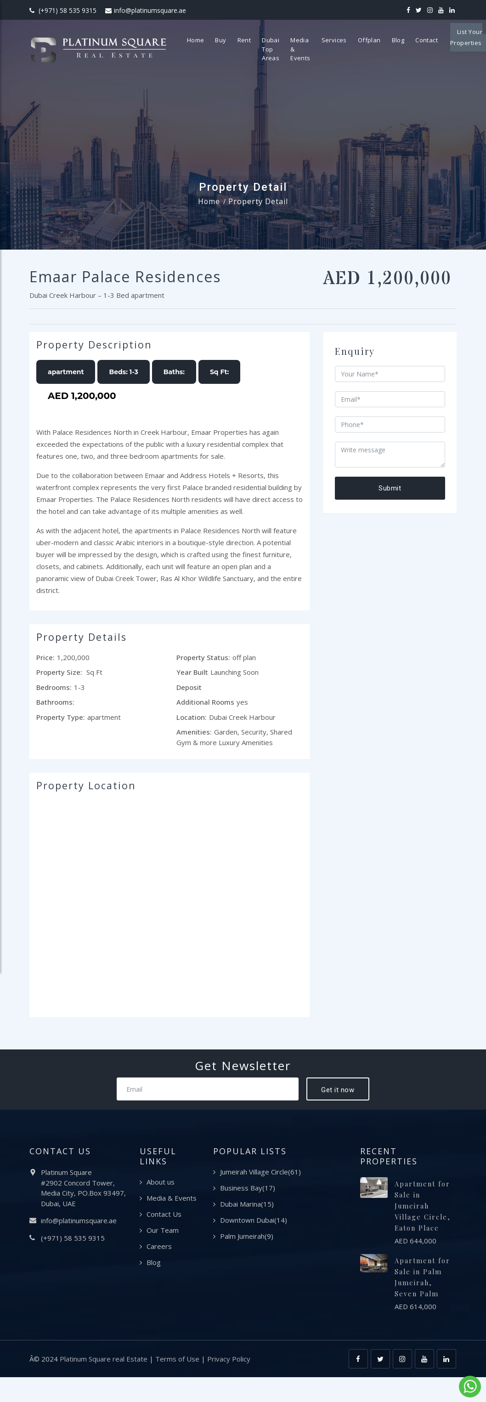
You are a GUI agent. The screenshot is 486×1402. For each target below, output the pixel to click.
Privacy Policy (228, 1383)
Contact (436, 40)
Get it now (337, 1092)
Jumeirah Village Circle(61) (260, 1174)
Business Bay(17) (247, 1190)
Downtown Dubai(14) (253, 1222)
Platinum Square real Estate (103, 1383)
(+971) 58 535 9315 (62, 10)
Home (206, 40)
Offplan (379, 40)
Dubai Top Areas (280, 49)
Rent (254, 40)
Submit (390, 488)
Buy (230, 40)
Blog (408, 40)
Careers (159, 1249)
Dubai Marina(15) (247, 1206)
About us (161, 1184)
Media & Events (310, 49)
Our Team (163, 1232)
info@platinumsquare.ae (145, 10)
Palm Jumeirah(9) (246, 1238)
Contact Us (164, 1216)
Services (344, 40)
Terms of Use (177, 1383)
